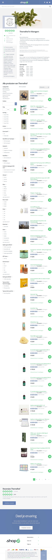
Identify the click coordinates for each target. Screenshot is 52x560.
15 (45, 479)
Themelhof (39, 93)
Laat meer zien (6, 98)
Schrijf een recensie (9, 503)
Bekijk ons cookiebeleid (25, 557)
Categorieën (6, 86)
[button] (45, 2)
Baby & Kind (5, 96)
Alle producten (6, 88)
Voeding (4, 91)
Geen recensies (41, 95)
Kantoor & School (6, 95)
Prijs (4, 107)
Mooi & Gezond (6, 90)
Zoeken (4, 101)
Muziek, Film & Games (7, 93)
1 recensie (10, 33)
